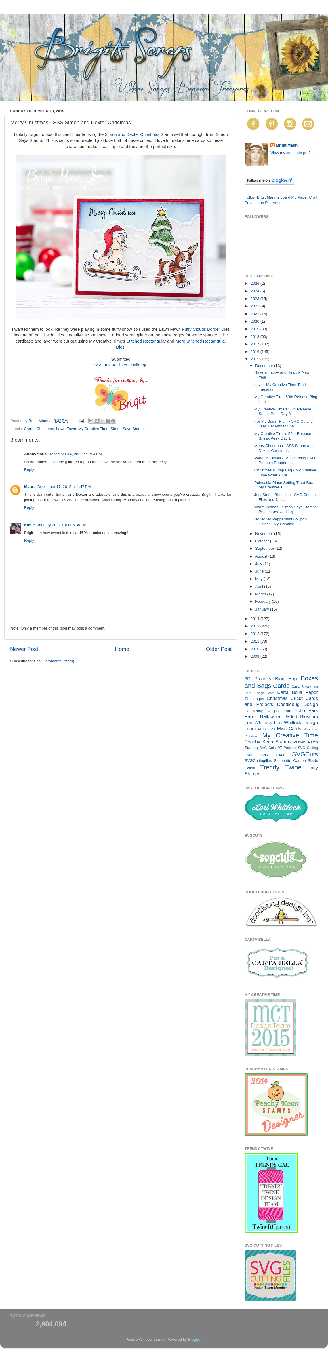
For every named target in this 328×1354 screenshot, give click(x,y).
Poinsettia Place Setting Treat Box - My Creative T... (284, 484)
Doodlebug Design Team (268, 711)
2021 (255, 314)
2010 (255, 649)
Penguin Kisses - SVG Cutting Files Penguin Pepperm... (284, 460)
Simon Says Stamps (128, 429)
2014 (255, 619)
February (263, 601)
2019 (255, 329)
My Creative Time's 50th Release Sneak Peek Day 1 (282, 435)
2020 (255, 321)
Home (122, 649)
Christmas (45, 429)
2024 (255, 291)
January (262, 609)
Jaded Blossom (301, 716)
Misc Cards (289, 728)
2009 (255, 656)
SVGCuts (305, 754)
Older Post (219, 649)
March (261, 594)
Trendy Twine (280, 767)
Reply (29, 469)
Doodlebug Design (297, 704)
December (264, 366)
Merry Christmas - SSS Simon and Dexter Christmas (284, 448)
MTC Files (266, 729)
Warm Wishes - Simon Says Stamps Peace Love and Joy (285, 509)
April (259, 586)
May (259, 579)
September (265, 548)
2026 (255, 283)
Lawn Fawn (66, 429)
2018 (255, 336)
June (260, 571)
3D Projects (258, 678)
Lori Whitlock (258, 722)
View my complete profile (292, 153)
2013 (255, 626)
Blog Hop (286, 678)
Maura (30, 486)
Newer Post (24, 649)
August (261, 556)
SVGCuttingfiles (258, 760)
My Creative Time (93, 429)
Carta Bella (300, 687)
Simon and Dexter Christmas (132, 134)
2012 (255, 634)
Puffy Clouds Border (201, 329)
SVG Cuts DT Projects (278, 748)
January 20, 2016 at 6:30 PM (62, 525)
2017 (255, 344)
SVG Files (272, 755)
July (259, 564)
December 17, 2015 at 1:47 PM (64, 486)
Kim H (29, 525)
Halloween (271, 716)
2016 (255, 351)
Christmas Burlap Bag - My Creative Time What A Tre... (285, 472)
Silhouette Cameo (290, 760)
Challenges (254, 699)
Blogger (194, 1339)
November (264, 533)
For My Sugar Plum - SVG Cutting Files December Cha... (283, 423)
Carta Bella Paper (297, 692)
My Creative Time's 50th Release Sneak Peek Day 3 (282, 411)
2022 (255, 306)
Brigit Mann (287, 145)
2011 (255, 641)
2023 (255, 298)
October (262, 541)
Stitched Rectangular (146, 341)
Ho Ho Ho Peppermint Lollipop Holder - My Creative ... (280, 521)
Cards (29, 429)
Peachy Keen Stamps (268, 741)
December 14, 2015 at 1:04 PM (75, 454)
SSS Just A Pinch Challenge (121, 365)
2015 (255, 359)
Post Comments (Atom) (54, 661)
